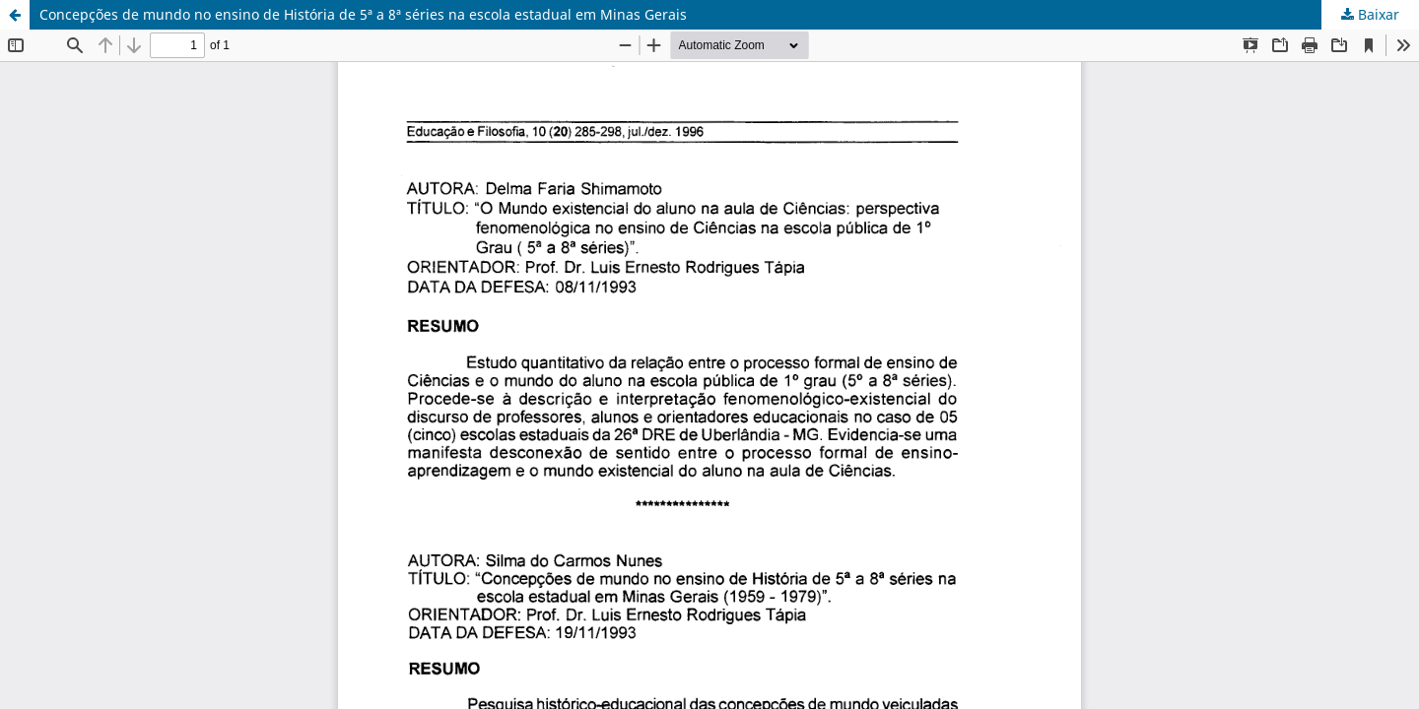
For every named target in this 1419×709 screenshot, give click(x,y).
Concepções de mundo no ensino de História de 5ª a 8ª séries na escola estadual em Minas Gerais (363, 14)
